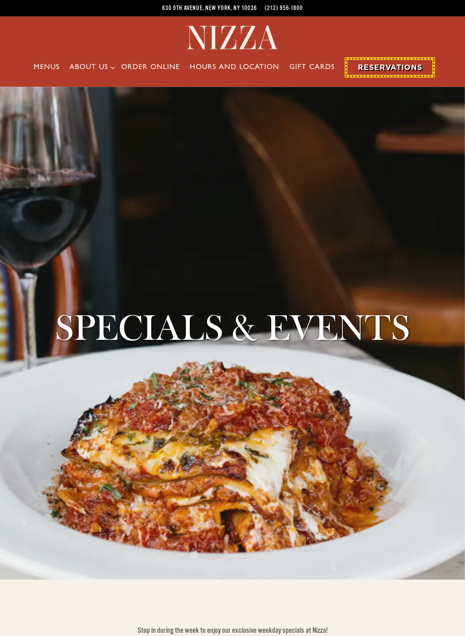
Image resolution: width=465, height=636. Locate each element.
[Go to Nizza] (209, 8)
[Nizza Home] (232, 37)
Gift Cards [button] (312, 67)
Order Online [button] (150, 67)
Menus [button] (46, 67)
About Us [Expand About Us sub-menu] (90, 66)
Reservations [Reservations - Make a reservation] (390, 67)
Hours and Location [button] (234, 67)
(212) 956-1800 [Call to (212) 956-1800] (284, 8)
